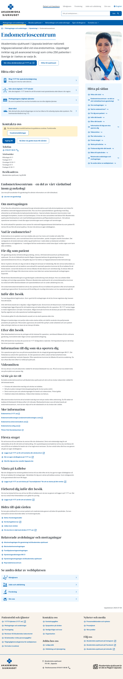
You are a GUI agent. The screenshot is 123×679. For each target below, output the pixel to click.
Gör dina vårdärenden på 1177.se (19, 63)
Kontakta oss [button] (93, 23)
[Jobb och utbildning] (40, 584)
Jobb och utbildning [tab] (93, 6)
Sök (115, 13)
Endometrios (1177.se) (10, 414)
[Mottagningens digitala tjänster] (40, 100)
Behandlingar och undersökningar (57, 23)
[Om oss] (40, 599)
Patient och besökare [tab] (51, 6)
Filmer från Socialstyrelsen (12, 430)
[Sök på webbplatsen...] (85, 13)
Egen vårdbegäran (78, 23)
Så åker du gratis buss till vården (33, 141)
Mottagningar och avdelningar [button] (14, 23)
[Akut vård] (40, 111)
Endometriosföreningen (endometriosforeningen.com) (22, 418)
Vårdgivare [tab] (67, 6)
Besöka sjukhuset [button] (36, 23)
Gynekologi (33, 28)
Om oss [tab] (107, 6)
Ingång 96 (9, 141)
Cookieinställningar (18, 133)
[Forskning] (40, 592)
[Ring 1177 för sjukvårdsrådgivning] (40, 80)
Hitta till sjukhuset (48, 63)
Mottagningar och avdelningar (16, 28)
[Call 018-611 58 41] (40, 150)
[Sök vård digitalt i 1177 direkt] (40, 90)
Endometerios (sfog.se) (10, 426)
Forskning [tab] (78, 6)
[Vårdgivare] (40, 577)
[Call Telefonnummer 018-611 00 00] (56, 668)
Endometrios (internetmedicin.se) (14, 422)
